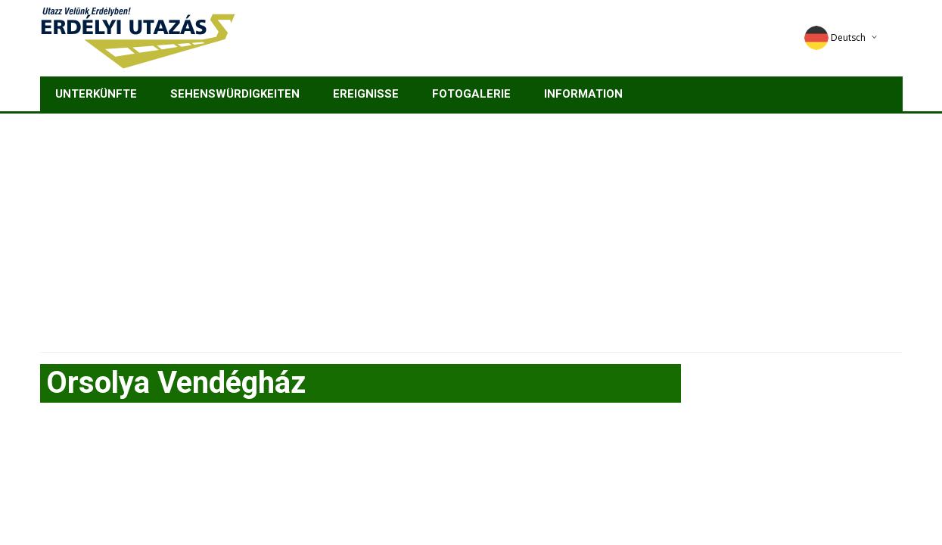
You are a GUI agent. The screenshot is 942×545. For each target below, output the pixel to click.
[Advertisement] (471, 227)
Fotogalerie (471, 94)
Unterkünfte (96, 94)
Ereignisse (366, 94)
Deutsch (835, 37)
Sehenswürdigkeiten (235, 94)
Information (583, 94)
